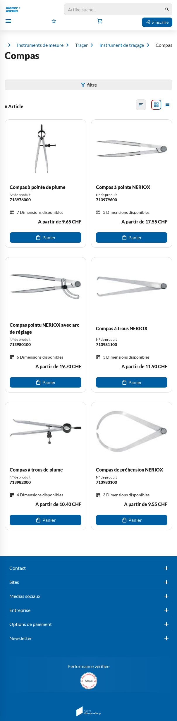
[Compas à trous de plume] (45, 466)
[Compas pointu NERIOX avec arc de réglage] (45, 324)
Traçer (81, 45)
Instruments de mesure (40, 45)
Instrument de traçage (121, 45)
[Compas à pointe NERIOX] (131, 183)
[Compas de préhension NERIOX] (131, 466)
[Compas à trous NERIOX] (131, 324)
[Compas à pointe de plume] (45, 183)
